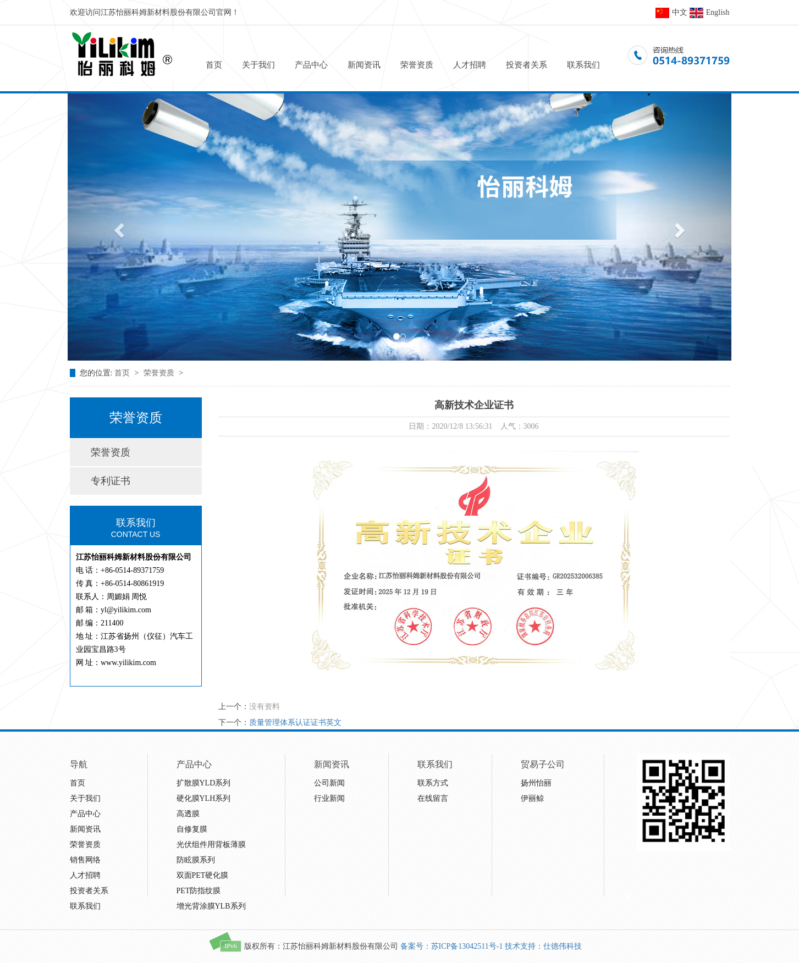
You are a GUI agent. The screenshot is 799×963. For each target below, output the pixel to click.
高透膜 (188, 814)
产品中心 (311, 64)
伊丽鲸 (532, 798)
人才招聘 (469, 64)
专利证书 (110, 480)
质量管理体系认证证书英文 (295, 722)
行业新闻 (329, 798)
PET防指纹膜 (199, 891)
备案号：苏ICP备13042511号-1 (451, 946)
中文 (671, 12)
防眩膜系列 (196, 860)
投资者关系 (526, 64)
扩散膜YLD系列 (204, 783)
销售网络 (85, 860)
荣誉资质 (416, 64)
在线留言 (432, 798)
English (710, 12)
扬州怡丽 (536, 783)
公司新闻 (329, 783)
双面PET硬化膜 (203, 875)
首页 (214, 64)
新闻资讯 (364, 64)
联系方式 (432, 783)
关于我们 (258, 64)
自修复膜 (192, 829)
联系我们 (583, 64)
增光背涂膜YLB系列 (211, 906)
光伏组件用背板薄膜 (211, 844)
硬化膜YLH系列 (204, 798)
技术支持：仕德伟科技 (543, 946)
